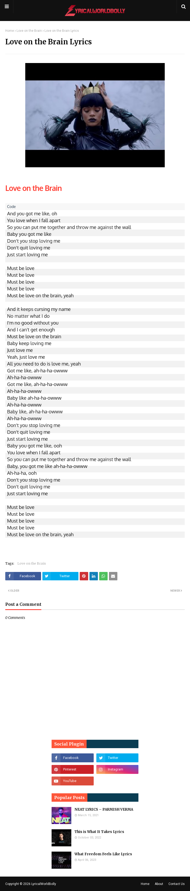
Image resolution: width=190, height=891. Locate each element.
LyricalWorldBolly (43, 884)
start (21, 254)
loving (45, 241)
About (159, 884)
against (105, 227)
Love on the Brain (29, 31)
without (42, 323)
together (56, 227)
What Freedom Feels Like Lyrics (103, 854)
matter (21, 316)
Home (9, 31)
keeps (27, 309)
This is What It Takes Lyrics (99, 832)
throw (82, 227)
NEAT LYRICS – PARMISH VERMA (103, 809)
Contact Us (176, 884)
